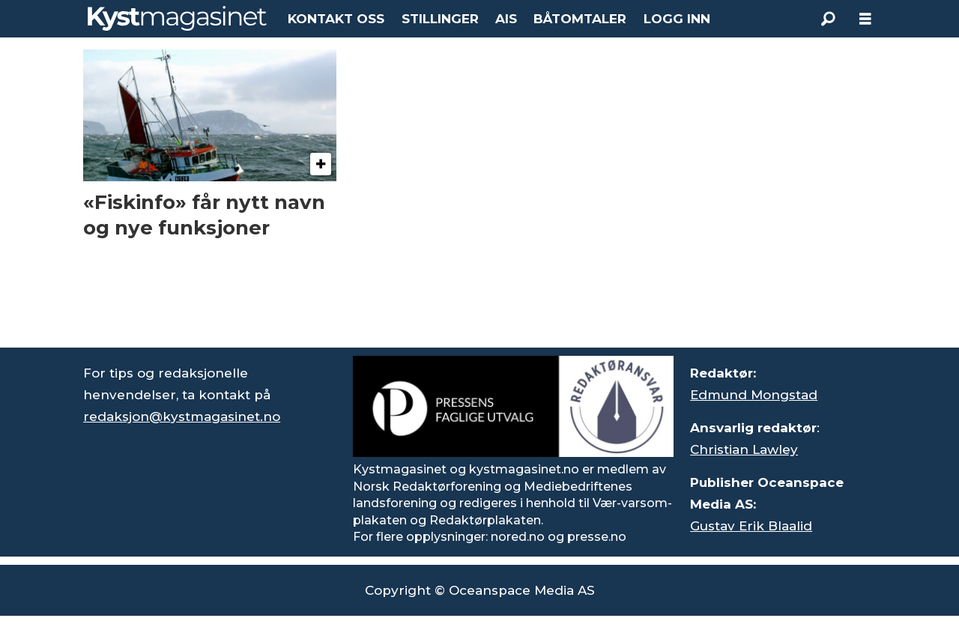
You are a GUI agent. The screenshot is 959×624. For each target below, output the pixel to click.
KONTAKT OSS (336, 18)
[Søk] (828, 18)
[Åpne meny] (865, 19)
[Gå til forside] (177, 18)
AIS (506, 18)
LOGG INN (677, 18)
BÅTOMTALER (579, 18)
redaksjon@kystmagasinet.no (181, 416)
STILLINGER (440, 18)
